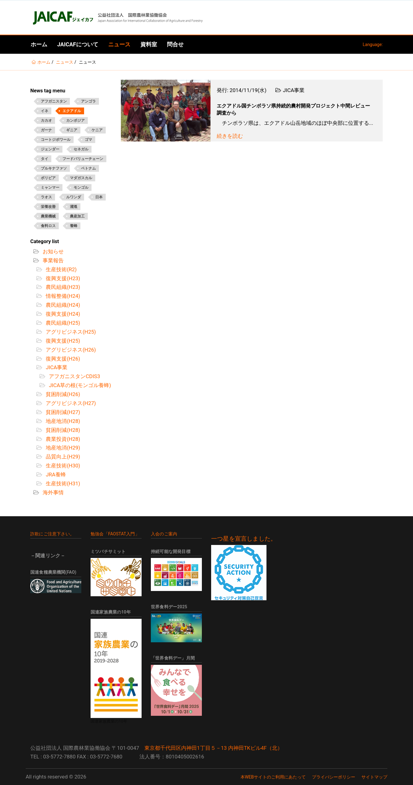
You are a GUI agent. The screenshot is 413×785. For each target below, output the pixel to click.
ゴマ (88, 139)
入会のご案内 (164, 533)
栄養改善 (48, 207)
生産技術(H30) (62, 465)
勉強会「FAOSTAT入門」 (115, 533)
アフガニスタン (54, 101)
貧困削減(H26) (62, 394)
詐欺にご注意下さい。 (52, 533)
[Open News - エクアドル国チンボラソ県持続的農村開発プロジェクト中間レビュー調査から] (166, 110)
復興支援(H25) (62, 341)
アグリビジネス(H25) (70, 332)
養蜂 (73, 226)
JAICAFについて (77, 44)
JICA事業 (56, 367)
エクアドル (71, 111)
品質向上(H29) (62, 457)
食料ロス (48, 226)
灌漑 (73, 207)
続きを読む (230, 136)
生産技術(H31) (62, 483)
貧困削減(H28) (62, 430)
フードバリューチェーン (82, 159)
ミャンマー (50, 187)
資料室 (148, 44)
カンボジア (75, 120)
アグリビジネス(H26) (70, 350)
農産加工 (77, 216)
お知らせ (52, 251)
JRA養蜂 (55, 474)
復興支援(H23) (62, 278)
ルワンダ (73, 197)
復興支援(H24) (62, 314)
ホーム (39, 44)
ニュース (119, 44)
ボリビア (48, 178)
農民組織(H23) (62, 287)
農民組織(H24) (62, 305)
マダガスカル (81, 178)
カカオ (46, 120)
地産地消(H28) (62, 421)
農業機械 (48, 216)
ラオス (46, 197)
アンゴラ (88, 101)
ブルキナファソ (54, 168)
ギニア (71, 130)
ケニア (97, 130)
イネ (44, 111)
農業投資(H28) (62, 439)
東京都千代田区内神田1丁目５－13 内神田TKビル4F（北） (213, 748)
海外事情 (52, 492)
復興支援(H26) (62, 359)
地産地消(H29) (62, 448)
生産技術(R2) (61, 269)
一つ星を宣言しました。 (243, 538)
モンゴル (81, 187)
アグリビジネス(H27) (70, 403)
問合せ (175, 44)
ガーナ (46, 130)
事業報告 (52, 260)
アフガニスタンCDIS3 (74, 376)
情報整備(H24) (62, 296)
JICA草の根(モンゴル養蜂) (79, 385)
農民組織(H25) (62, 323)
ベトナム (88, 168)
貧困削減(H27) (62, 412)
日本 (99, 197)
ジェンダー (50, 149)
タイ (44, 159)
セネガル (81, 149)
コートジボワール (55, 139)
